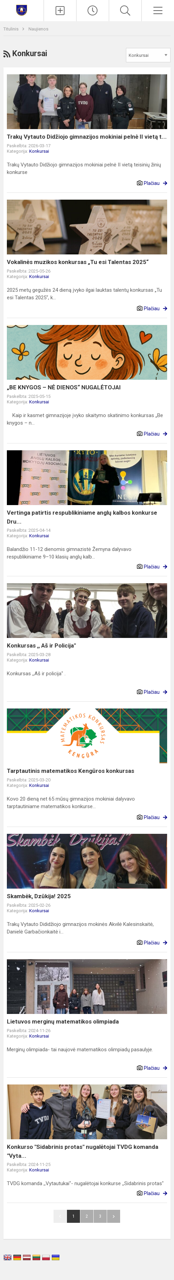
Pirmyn (113, 1216)
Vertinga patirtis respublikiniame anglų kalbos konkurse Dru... (82, 517)
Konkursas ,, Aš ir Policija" (41, 645)
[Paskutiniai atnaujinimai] (93, 10)
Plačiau (152, 183)
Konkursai (39, 151)
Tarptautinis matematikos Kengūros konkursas (70, 770)
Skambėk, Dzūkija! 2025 (39, 896)
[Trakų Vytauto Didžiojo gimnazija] (21, 10)
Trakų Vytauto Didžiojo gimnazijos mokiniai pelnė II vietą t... (87, 136)
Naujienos (38, 29)
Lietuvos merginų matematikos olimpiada (63, 1021)
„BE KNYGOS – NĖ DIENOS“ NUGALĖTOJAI (64, 387)
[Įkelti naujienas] (60, 10)
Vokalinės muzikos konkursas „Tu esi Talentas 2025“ (78, 262)
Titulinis (11, 29)
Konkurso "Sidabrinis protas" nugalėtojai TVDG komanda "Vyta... (82, 1151)
